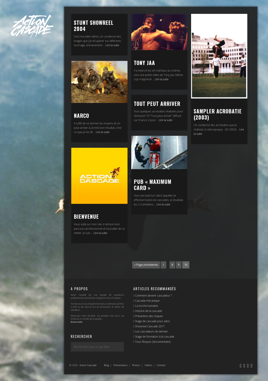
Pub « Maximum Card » (152, 185)
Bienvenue (86, 216)
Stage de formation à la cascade (154, 336)
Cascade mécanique (147, 301)
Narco (81, 115)
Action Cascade (32, 26)
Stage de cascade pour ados (152, 321)
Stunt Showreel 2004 (93, 25)
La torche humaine (146, 306)
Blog (106, 365)
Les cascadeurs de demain (151, 331)
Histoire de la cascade (148, 311)
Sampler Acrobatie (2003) (218, 114)
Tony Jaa (144, 63)
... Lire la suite (111, 45)
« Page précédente (146, 265)
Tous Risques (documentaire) (152, 342)
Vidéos (148, 365)
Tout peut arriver (157, 103)
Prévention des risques (148, 316)
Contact (161, 365)
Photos (136, 365)
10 (185, 265)
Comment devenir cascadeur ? (153, 295)
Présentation (120, 365)
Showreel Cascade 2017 (149, 326)
